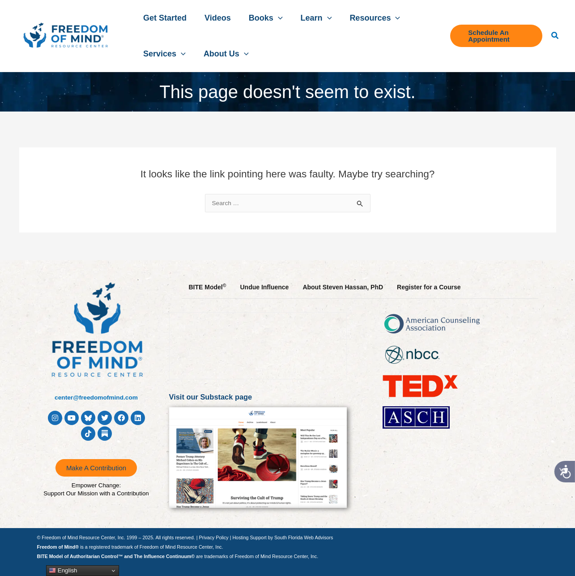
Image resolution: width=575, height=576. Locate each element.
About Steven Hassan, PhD (342, 287)
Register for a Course (428, 287)
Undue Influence (264, 287)
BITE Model (207, 287)
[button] (267, 18)
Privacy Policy (213, 537)
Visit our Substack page (214, 396)
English (63, 570)
